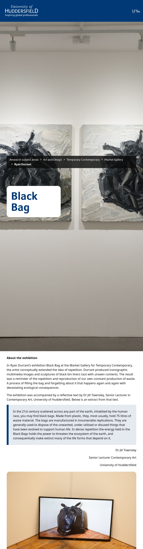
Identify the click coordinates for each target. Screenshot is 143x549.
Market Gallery (113, 160)
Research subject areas (24, 160)
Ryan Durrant (22, 164)
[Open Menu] (136, 11)
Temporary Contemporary (83, 160)
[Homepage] (21, 11)
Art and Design (52, 160)
